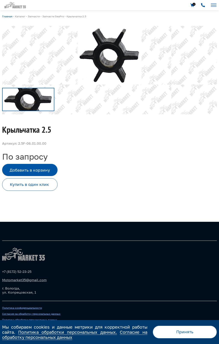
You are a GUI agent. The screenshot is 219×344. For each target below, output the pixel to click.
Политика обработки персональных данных (29, 319)
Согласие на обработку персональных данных (31, 313)
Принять (184, 331)
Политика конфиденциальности (22, 307)
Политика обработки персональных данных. (67, 332)
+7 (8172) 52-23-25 (16, 271)
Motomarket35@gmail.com (24, 280)
